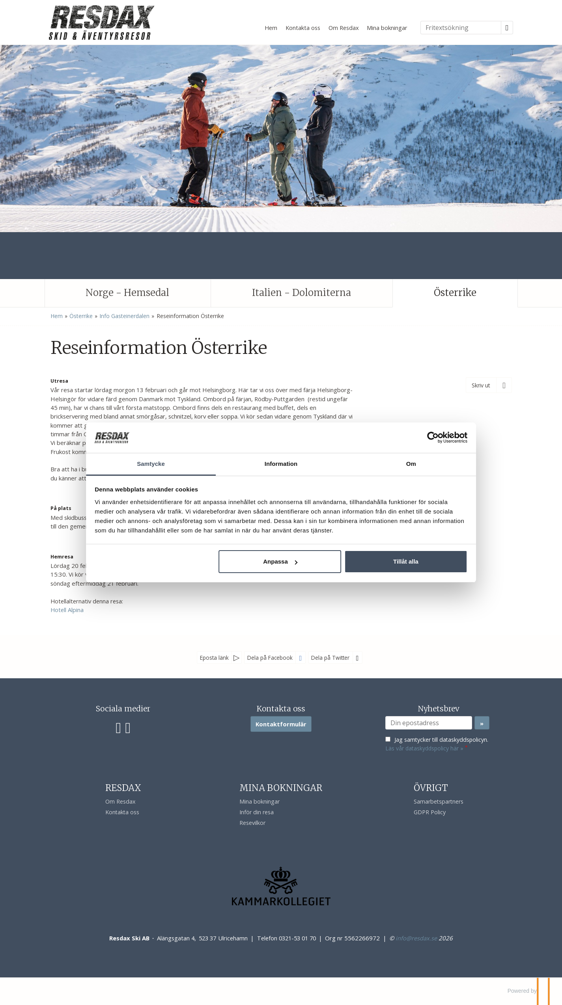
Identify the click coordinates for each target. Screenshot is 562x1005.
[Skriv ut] (489, 385)
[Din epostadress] (428, 723)
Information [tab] (281, 459)
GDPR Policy (430, 812)
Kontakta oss (303, 28)
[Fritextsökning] (460, 27)
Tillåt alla (394, 566)
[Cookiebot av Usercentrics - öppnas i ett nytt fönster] (415, 433)
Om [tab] (399, 459)
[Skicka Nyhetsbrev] (481, 723)
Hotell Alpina (67, 610)
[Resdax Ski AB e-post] (416, 938)
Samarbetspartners (438, 801)
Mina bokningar (387, 28)
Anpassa (280, 566)
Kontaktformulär (281, 724)
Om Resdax (344, 28)
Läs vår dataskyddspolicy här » (424, 748)
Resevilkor (252, 822)
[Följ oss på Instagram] (128, 726)
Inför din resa (256, 812)
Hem (271, 28)
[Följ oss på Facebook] (118, 726)
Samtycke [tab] (163, 459)
